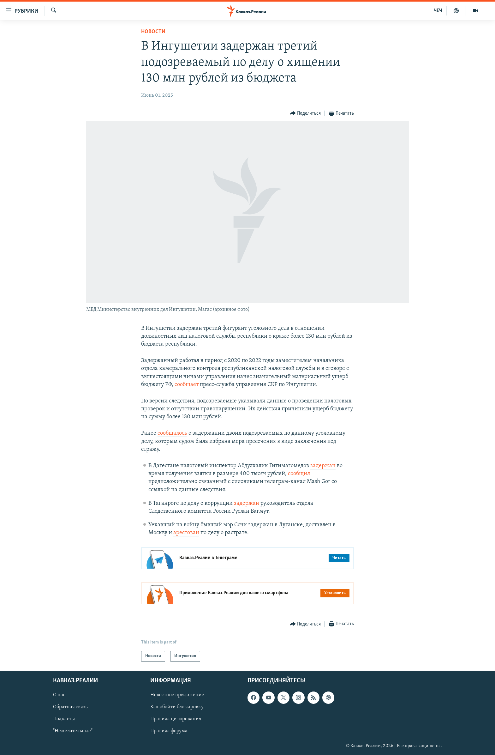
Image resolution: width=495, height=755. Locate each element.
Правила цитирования (175, 719)
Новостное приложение (177, 695)
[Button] (305, 113)
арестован (186, 533)
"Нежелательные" (72, 731)
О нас (59, 695)
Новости (153, 32)
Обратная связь (70, 707)
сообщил (299, 474)
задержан (323, 466)
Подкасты (64, 719)
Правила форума (169, 731)
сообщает (187, 385)
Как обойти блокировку (177, 707)
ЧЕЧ (438, 10)
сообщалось (172, 433)
